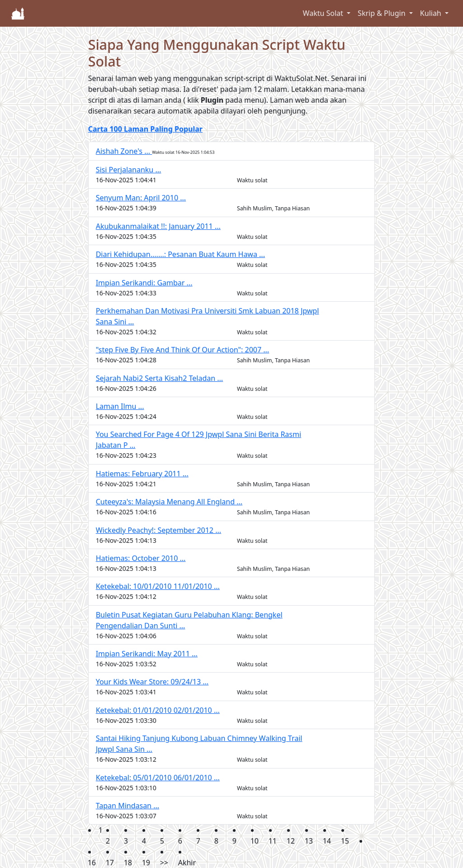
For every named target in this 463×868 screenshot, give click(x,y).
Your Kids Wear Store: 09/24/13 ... (152, 682)
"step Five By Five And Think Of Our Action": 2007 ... (182, 350)
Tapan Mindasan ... (127, 806)
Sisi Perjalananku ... (128, 170)
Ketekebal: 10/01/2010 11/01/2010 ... (158, 586)
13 (309, 841)
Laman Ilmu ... (120, 406)
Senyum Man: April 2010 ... (141, 198)
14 (327, 841)
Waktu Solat (324, 13)
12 (291, 841)
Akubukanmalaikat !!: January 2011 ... (158, 226)
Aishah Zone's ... (124, 151)
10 (254, 841)
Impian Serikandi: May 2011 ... (147, 654)
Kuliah (431, 13)
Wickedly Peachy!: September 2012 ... (158, 530)
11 (273, 841)
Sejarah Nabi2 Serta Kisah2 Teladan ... (159, 378)
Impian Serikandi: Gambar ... (144, 283)
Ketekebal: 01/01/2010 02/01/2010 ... (158, 710)
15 (345, 841)
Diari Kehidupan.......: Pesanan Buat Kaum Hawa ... (180, 254)
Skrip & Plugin (382, 13)
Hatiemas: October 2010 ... (141, 558)
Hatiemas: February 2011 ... (142, 474)
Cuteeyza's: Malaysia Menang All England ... (169, 502)
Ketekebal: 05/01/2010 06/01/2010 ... (158, 778)
